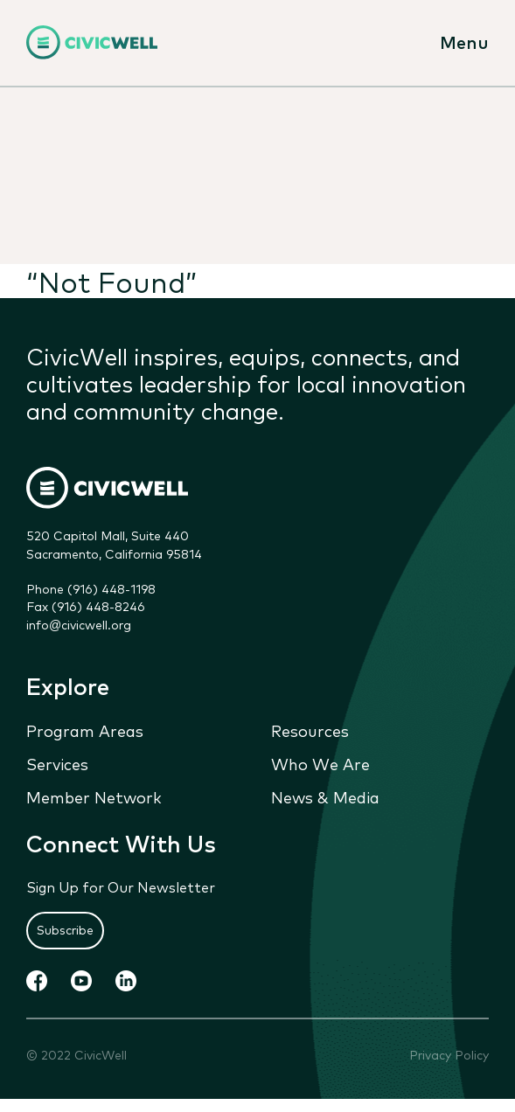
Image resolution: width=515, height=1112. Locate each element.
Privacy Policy (449, 1054)
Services (57, 764)
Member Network (94, 797)
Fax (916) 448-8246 (85, 607)
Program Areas (84, 729)
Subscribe (65, 930)
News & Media (325, 797)
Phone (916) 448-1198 (91, 588)
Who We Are (320, 764)
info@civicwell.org (78, 624)
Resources (310, 729)
